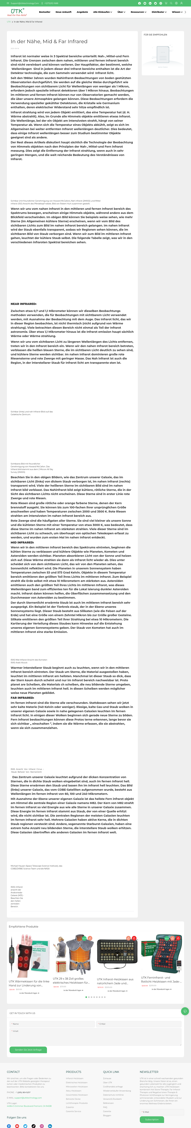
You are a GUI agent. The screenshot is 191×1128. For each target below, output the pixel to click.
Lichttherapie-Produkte (77, 1103)
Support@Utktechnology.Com (23, 3)
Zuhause (107, 1078)
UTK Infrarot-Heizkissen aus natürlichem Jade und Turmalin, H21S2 (115, 981)
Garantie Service (74, 1111)
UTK (9, 22)
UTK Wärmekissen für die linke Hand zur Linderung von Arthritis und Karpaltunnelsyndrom (29, 983)
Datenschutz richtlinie (113, 1095)
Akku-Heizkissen (73, 1090)
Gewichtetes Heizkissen (77, 1095)
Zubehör (70, 1107)
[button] (185, 12)
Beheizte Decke (73, 1099)
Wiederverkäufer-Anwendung (117, 1090)
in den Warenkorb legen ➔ (29, 993)
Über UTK (107, 1082)
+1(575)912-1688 (49, 3)
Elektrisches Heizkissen (76, 1082)
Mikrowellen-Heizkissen (77, 1086)
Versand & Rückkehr (112, 1099)
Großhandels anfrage (113, 1086)
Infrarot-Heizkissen (74, 1078)
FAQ (105, 1107)
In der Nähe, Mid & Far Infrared (28, 22)
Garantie (107, 1111)
